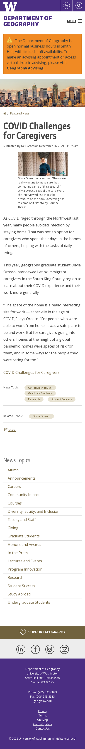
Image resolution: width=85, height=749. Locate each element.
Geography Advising (25, 68)
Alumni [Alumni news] (13, 470)
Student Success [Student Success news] (61, 399)
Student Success (21, 585)
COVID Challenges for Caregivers (31, 372)
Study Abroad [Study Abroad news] (19, 594)
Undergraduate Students (29, 602)
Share (10, 430)
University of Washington (35, 739)
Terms (43, 715)
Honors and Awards (24, 544)
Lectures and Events (25, 560)
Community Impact (40, 388)
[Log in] (66, 5)
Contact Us (43, 728)
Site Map (42, 720)
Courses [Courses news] (15, 503)
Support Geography (43, 632)
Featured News (19, 113)
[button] (43, 164)
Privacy (42, 711)
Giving (13, 527)
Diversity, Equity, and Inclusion (33, 511)
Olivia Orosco (41, 416)
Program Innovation (25, 569)
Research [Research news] (34, 399)
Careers (14, 486)
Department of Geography (27, 21)
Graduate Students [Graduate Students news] (40, 393)
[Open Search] (79, 5)
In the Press (18, 552)
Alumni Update (42, 724)
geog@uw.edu (42, 701)
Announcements (22, 478)
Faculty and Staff (22, 519)
